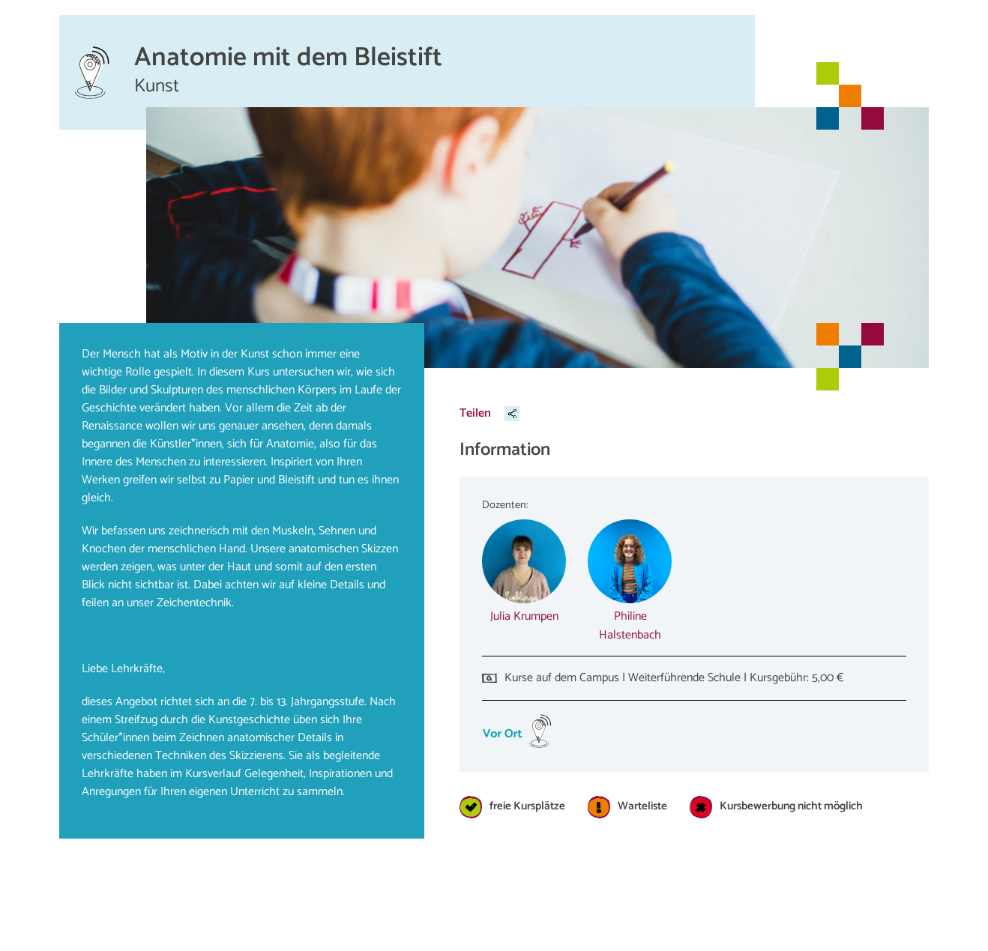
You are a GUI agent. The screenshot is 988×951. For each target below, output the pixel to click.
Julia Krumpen (524, 616)
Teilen (475, 413)
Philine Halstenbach (630, 625)
